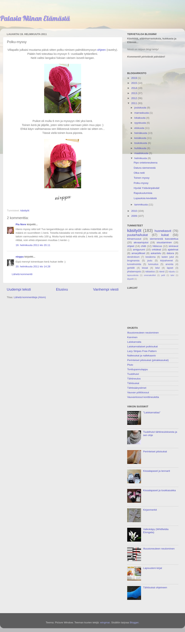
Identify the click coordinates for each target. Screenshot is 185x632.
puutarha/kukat (137, 235)
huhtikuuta (140, 148)
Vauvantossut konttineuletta (143, 397)
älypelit (130, 279)
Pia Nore (21, 224)
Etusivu (62, 289)
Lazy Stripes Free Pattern (142, 351)
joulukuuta (140, 107)
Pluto (130, 364)
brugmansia (133, 260)
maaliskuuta (141, 153)
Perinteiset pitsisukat (155, 451)
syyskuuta (140, 122)
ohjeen (101, 49)
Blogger (134, 622)
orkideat (156, 249)
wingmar (105, 622)
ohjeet (130, 246)
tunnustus (153, 264)
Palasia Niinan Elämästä (35, 18)
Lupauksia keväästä (145, 198)
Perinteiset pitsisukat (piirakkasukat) (148, 360)
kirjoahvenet (166, 260)
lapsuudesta (132, 275)
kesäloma (150, 257)
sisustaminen (164, 242)
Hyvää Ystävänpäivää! (147, 188)
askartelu (156, 253)
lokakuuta (140, 117)
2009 (134, 215)
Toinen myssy (142, 177)
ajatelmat (173, 249)
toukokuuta (141, 143)
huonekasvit (163, 231)
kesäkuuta (140, 138)
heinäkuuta (141, 133)
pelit (163, 275)
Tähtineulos (134, 378)
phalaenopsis (134, 271)
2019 (134, 78)
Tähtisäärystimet (136, 387)
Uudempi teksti (19, 289)
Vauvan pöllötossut (138, 392)
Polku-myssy (141, 183)
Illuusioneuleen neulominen (143, 332)
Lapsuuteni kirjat (152, 568)
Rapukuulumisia (143, 193)
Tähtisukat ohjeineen (155, 587)
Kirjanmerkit (150, 509)
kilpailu (172, 271)
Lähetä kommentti (22, 274)
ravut (161, 271)
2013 (134, 93)
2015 (134, 83)
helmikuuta (141, 158)
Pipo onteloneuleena (145, 162)
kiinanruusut (134, 238)
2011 (134, 103)
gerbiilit (131, 268)
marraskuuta (142, 112)
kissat (145, 268)
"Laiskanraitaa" (151, 412)
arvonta (169, 264)
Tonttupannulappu (137, 369)
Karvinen (132, 337)
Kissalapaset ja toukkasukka (159, 490)
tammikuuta (141, 204)
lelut (157, 268)
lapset (170, 268)
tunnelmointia (134, 264)
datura (170, 253)
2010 (134, 210)
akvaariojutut (141, 242)
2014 (134, 88)
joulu (149, 260)
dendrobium (133, 257)
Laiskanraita (134, 341)
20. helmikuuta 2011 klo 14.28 (33, 266)
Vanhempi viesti (106, 289)
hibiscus (157, 246)
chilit (143, 246)
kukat (165, 235)
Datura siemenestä (145, 167)
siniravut (173, 246)
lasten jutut (167, 257)
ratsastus (150, 271)
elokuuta (139, 128)
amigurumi (139, 249)
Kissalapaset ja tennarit (156, 470)
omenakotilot (150, 275)
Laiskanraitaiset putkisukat (142, 346)
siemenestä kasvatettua (164, 238)
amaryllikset (138, 253)
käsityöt (24, 210)
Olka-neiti (139, 172)
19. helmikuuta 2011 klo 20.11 (33, 245)
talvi (172, 275)
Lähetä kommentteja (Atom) (30, 297)
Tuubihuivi (133, 374)
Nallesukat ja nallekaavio (141, 355)
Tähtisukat (133, 383)
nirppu (20, 256)
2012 (134, 98)
